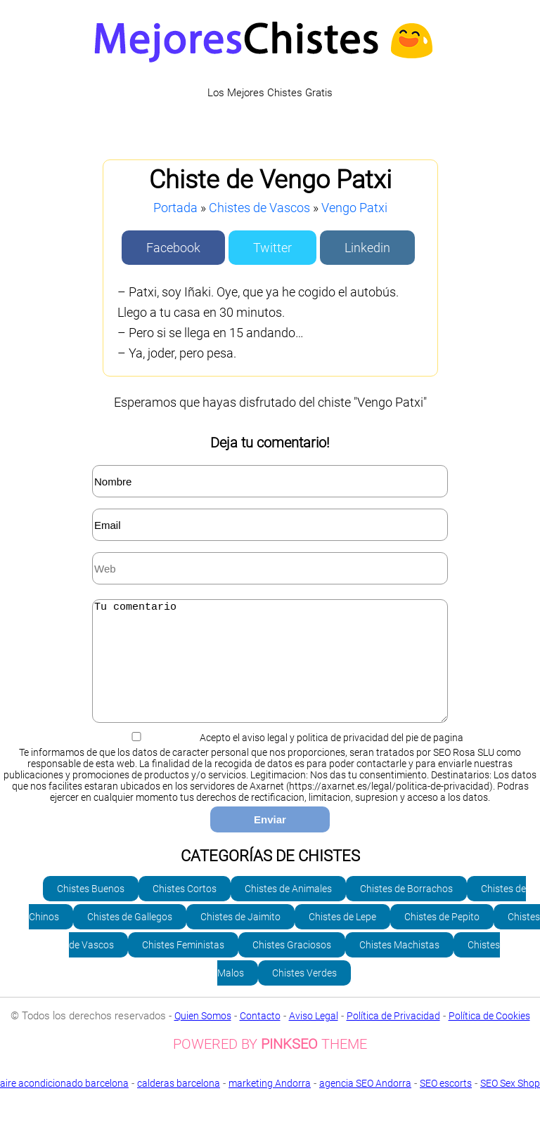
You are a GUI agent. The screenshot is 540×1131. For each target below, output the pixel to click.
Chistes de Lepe (342, 937)
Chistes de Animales (288, 909)
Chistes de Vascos (259, 207)
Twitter (272, 247)
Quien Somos (202, 1036)
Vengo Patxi (354, 207)
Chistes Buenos (90, 909)
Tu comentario (270, 671)
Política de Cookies (489, 1036)
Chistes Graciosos (291, 966)
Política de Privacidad (393, 1036)
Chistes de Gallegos (129, 937)
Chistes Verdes (304, 994)
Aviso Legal (313, 1036)
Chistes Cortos (185, 909)
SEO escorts (446, 1104)
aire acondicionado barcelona (64, 1104)
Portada (175, 207)
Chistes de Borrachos (406, 909)
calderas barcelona (178, 1104)
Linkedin (367, 247)
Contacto (260, 1036)
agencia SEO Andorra (365, 1104)
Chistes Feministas (183, 966)
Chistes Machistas (399, 966)
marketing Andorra (270, 1104)
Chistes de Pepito (442, 937)
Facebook (173, 247)
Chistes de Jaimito (240, 937)
